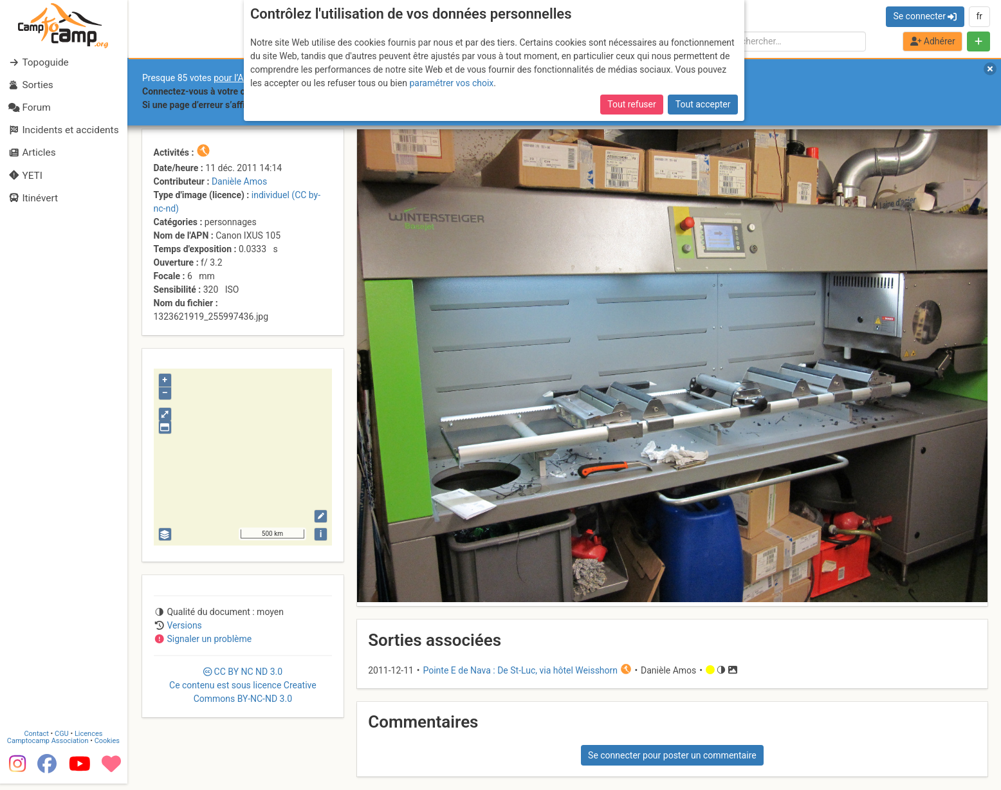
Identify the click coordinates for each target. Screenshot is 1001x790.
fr (979, 16)
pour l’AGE (234, 78)
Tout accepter (703, 104)
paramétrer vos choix (451, 83)
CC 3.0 (243, 685)
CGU (63, 740)
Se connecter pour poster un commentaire (672, 755)
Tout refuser (631, 104)
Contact (37, 740)
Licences (90, 740)
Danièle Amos (239, 181)
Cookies (107, 747)
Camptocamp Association (48, 747)
